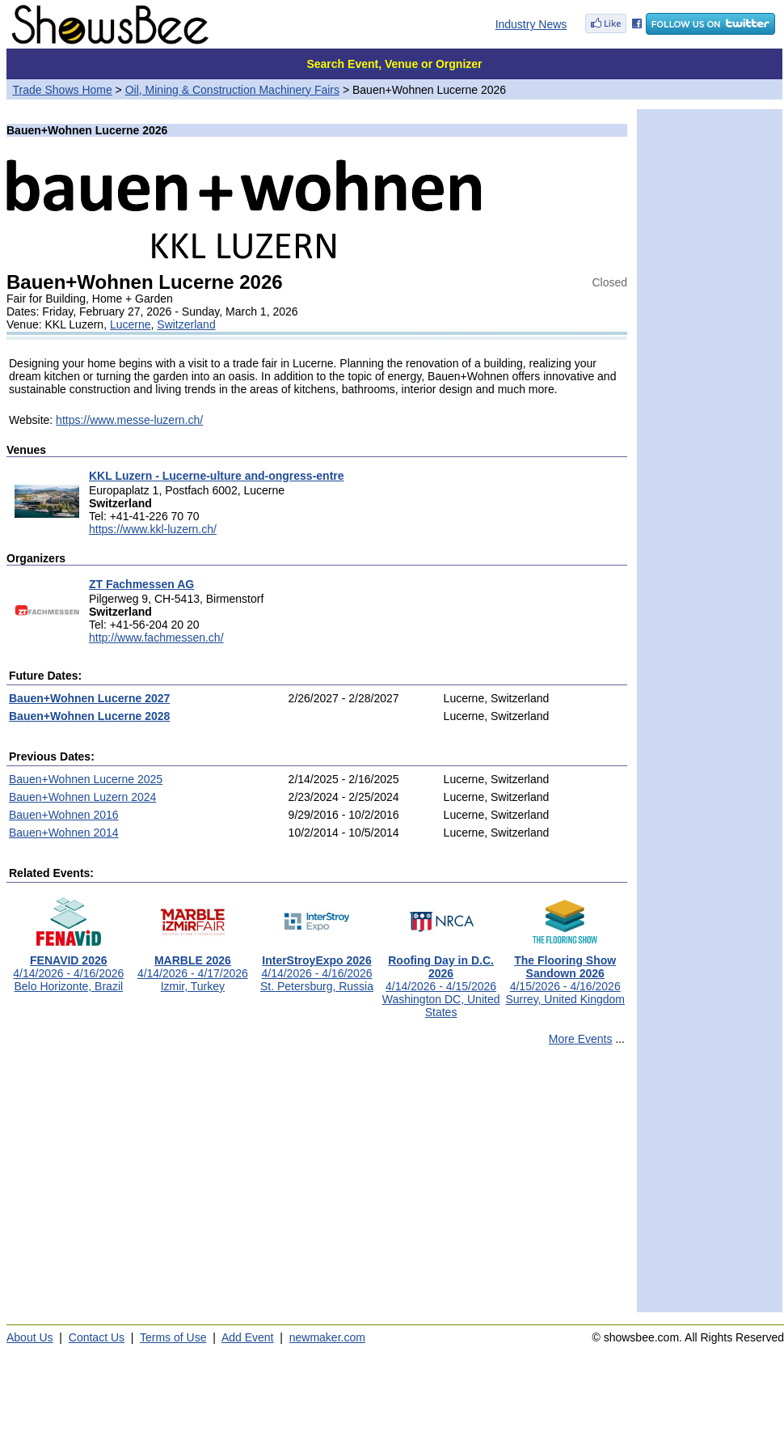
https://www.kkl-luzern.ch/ (153, 529)
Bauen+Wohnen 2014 (64, 832)
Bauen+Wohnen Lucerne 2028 (89, 716)
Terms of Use (173, 1337)
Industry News (531, 24)
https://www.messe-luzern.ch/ (129, 419)
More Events (581, 1038)
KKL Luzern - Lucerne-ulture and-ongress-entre (216, 475)
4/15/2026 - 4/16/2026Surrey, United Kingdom (565, 974)
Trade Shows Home (62, 89)
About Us (29, 1337)
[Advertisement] (317, 1186)
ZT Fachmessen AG (141, 584)
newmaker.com (327, 1337)
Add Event (247, 1337)
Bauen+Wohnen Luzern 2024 (82, 796)
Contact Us (96, 1337)
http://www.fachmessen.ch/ (156, 637)
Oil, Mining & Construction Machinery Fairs (232, 89)
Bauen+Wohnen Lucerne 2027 (89, 698)
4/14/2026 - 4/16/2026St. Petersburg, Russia (316, 968)
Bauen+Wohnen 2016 (64, 814)
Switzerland (186, 324)
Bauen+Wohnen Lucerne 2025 (85, 779)
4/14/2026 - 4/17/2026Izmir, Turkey (192, 968)
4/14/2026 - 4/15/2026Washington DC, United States (441, 981)
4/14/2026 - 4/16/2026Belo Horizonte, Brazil (68, 968)
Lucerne (130, 324)
